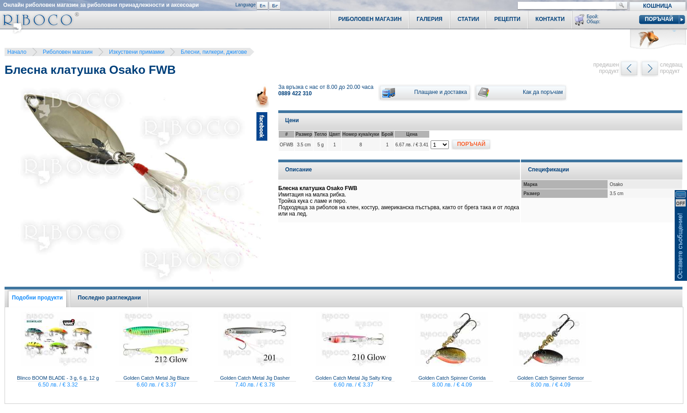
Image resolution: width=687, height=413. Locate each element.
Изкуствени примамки (136, 52)
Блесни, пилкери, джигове (214, 52)
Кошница (657, 6)
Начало (16, 52)
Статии (468, 19)
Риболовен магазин (68, 52)
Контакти (550, 19)
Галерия (429, 19)
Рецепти (507, 19)
